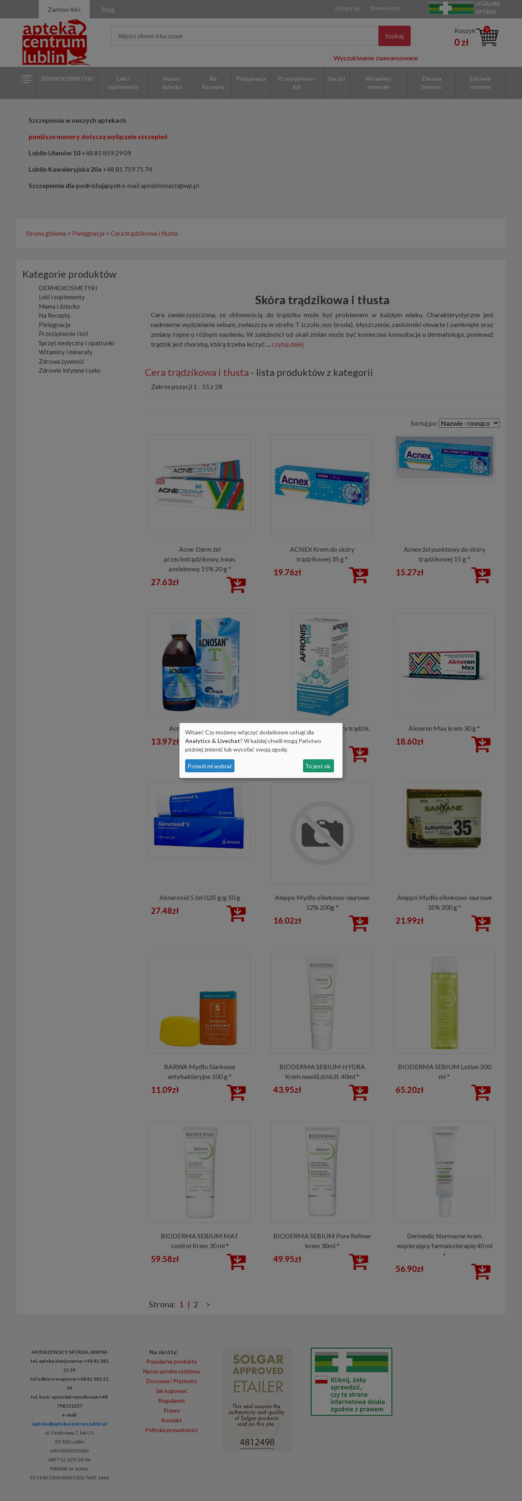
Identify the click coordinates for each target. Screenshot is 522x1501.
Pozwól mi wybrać (210, 766)
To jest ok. (318, 766)
